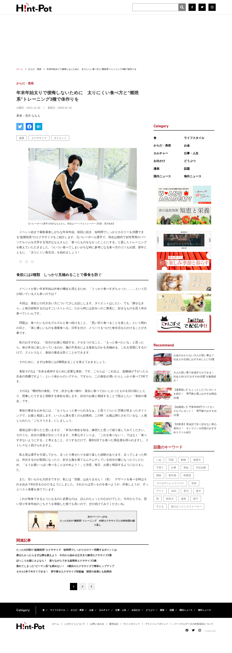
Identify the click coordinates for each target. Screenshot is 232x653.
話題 (187, 168)
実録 (185, 467)
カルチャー (161, 153)
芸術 (193, 483)
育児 (186, 490)
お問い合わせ (97, 624)
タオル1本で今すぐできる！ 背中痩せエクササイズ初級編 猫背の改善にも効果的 (64, 571)
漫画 (156, 168)
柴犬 (198, 490)
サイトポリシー (131, 624)
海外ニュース (192, 176)
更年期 (172, 475)
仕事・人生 (191, 153)
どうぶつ (190, 160)
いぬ (158, 459)
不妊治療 (201, 467)
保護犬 (197, 459)
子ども (160, 506)
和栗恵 (187, 475)
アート (160, 490)
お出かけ (159, 160)
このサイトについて (74, 624)
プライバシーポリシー (156, 624)
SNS (173, 490)
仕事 (173, 467)
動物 (183, 459)
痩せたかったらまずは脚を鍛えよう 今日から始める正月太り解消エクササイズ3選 (64, 555)
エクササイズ (39, 138)
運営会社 (114, 624)
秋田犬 (170, 498)
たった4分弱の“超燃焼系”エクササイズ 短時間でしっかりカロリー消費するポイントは (66, 549)
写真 (171, 459)
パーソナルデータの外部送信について (193, 624)
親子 (195, 498)
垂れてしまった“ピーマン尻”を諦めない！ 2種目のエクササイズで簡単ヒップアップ (65, 566)
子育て (160, 467)
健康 (21, 138)
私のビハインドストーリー (186, 506)
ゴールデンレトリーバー (170, 483)
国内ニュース (162, 176)
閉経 (158, 475)
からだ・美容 (162, 145)
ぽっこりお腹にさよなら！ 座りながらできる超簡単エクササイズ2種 (56, 560)
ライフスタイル (194, 137)
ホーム (55, 624)
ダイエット (60, 138)
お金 (187, 145)
